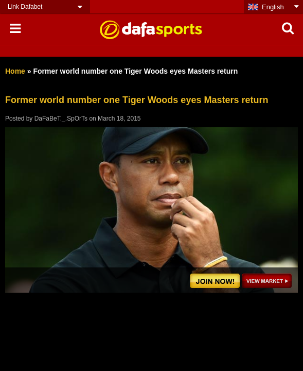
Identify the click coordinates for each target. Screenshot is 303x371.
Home (15, 71)
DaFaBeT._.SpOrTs (60, 118)
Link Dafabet (25, 6)
